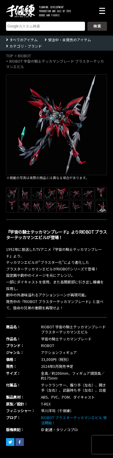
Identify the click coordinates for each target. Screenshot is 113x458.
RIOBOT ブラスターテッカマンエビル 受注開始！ (74, 420)
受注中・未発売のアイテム (69, 39)
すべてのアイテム (23, 39)
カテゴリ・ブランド (25, 46)
